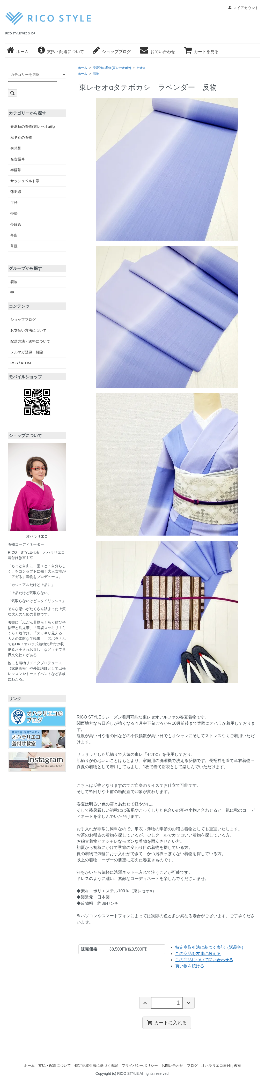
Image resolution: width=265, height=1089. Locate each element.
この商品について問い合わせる (204, 960)
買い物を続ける (189, 966)
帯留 (14, 235)
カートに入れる (167, 1022)
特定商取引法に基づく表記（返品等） (210, 947)
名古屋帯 (17, 159)
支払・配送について (61, 51)
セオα (141, 68)
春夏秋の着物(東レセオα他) (112, 68)
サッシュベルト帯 (24, 181)
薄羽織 (15, 192)
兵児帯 (15, 148)
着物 (96, 74)
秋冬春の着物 (21, 137)
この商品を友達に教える (198, 953)
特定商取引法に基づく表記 (96, 1065)
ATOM (26, 363)
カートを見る (201, 51)
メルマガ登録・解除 (26, 352)
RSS (14, 363)
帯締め (15, 224)
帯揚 (14, 213)
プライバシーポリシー (140, 1065)
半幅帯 (15, 170)
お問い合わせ (157, 51)
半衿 (14, 203)
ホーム (17, 51)
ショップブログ (112, 51)
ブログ (192, 1065)
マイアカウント (243, 8)
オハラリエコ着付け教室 (221, 1065)
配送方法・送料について (30, 341)
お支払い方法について (28, 330)
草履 (14, 246)
